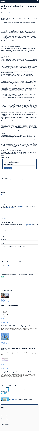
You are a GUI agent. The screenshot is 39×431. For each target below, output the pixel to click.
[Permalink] (1, 176)
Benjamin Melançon (9, 12)
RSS (6, 418)
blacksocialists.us (10, 207)
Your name (3, 239)
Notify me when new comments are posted (11, 261)
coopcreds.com (29, 224)
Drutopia (7, 424)
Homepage (3, 248)
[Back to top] (2, 408)
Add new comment (5, 194)
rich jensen (3, 200)
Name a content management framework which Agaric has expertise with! (17, 271)
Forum (35, 229)
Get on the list (14, 399)
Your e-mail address (8, 164)
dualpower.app (20, 206)
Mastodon (4, 418)
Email (2, 243)
